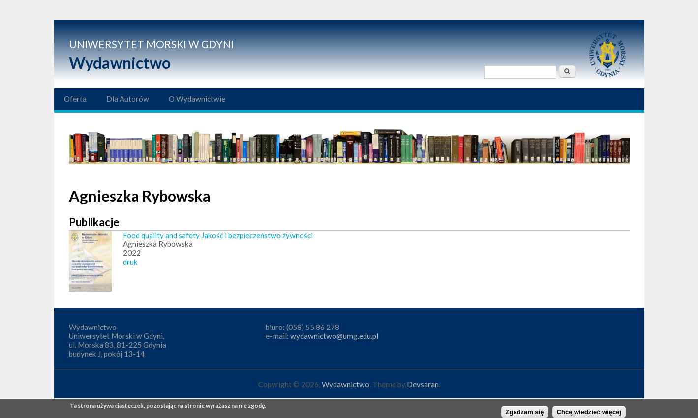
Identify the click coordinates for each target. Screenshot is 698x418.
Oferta (75, 98)
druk (130, 261)
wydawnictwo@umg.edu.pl (334, 335)
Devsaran (423, 384)
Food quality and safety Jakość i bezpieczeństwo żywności (218, 235)
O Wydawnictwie (197, 98)
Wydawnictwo (120, 62)
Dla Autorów (127, 98)
